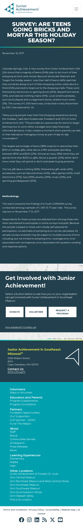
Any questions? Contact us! (20, 327)
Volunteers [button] (17, 389)
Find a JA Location (21, 499)
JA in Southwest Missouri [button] (25, 488)
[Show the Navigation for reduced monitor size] (76, 9)
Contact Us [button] (16, 369)
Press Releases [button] (19, 446)
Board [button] (13, 435)
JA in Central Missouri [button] (22, 477)
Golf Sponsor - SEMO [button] (22, 420)
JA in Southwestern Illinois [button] (26, 492)
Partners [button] (16, 409)
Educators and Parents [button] (26, 397)
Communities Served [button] (22, 439)
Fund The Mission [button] (20, 423)
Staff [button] (13, 431)
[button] (22, 520)
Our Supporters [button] (19, 416)
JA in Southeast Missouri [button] (24, 484)
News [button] (13, 450)
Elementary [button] (17, 458)
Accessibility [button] (52, 509)
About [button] (14, 428)
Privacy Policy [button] (36, 509)
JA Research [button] (17, 443)
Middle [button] (14, 462)
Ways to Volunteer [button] (21, 392)
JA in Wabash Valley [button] (22, 495)
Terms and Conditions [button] (15, 509)
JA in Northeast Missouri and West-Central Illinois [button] (39, 481)
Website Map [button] (68, 509)
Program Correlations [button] (23, 404)
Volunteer (36, 312)
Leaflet (48, 339)
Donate (15, 312)
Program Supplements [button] (24, 400)
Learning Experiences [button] (25, 455)
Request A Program (62, 312)
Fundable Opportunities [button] (25, 412)
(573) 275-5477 (16, 372)
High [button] (13, 465)
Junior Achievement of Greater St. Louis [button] (34, 473)
